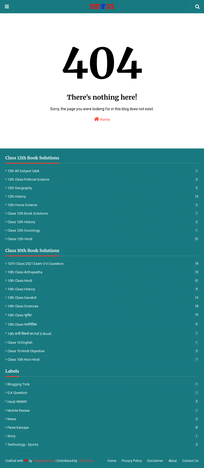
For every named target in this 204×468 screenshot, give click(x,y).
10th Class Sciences (103, 306)
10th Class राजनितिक (103, 324)
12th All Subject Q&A (103, 171)
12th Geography (103, 188)
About (172, 461)
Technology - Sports (103, 444)
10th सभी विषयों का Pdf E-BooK (103, 333)
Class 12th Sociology (103, 230)
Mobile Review (103, 410)
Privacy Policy (132, 461)
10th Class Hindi (103, 281)
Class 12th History (103, 222)
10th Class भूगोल (103, 315)
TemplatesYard (44, 461)
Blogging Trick (103, 384)
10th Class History (103, 289)
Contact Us (190, 461)
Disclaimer (155, 461)
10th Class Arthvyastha (103, 272)
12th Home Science (103, 205)
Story (103, 436)
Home (102, 119)
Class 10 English (103, 342)
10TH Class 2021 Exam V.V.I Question (103, 264)
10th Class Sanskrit (103, 298)
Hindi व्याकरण (103, 401)
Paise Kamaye (103, 427)
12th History (103, 196)
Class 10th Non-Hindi (103, 359)
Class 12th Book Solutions (103, 213)
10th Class (86, 461)
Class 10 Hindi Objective (103, 351)
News (103, 419)
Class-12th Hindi (103, 239)
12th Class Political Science (103, 179)
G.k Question (103, 393)
